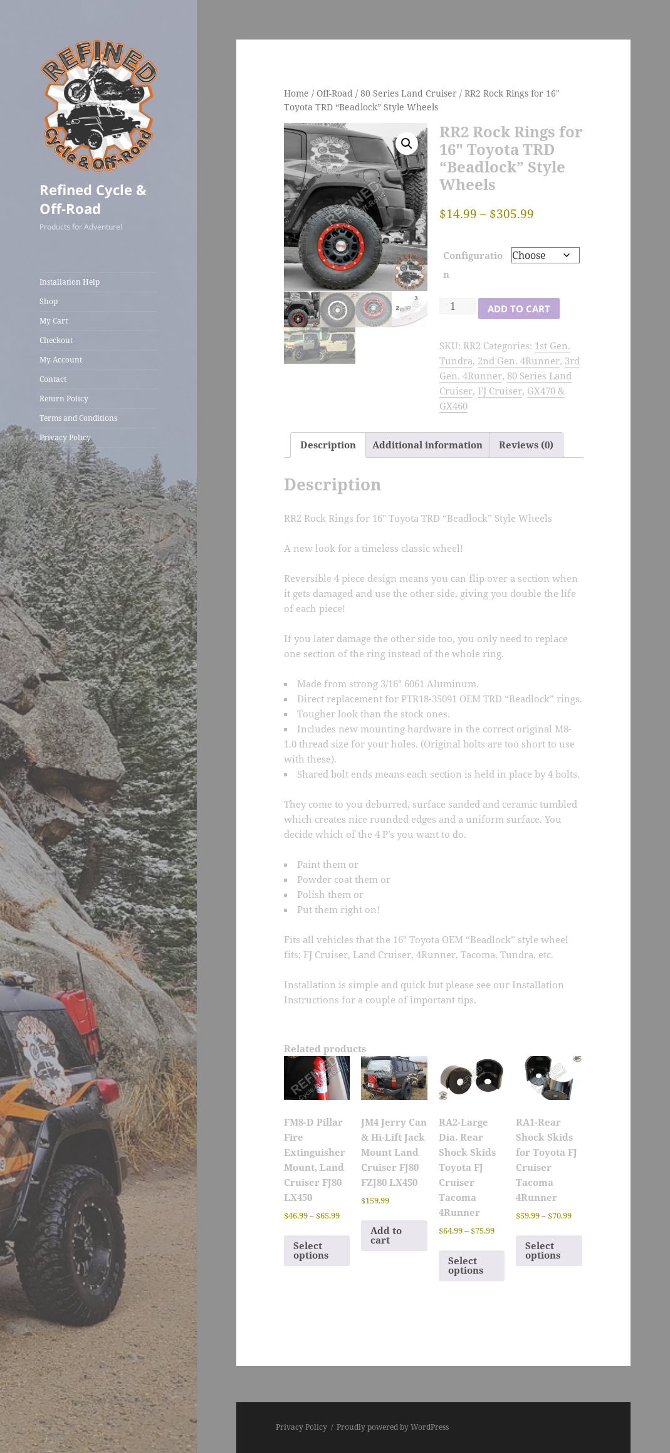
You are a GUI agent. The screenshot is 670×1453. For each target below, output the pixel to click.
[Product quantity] (457, 306)
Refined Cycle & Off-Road (93, 199)
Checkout (56, 340)
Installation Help (69, 282)
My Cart (53, 320)
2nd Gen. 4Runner (519, 360)
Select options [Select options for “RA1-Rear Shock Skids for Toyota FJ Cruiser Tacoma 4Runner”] (542, 1250)
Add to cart (519, 308)
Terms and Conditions (78, 418)
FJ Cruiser (500, 390)
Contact (52, 379)
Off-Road (335, 93)
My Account (60, 359)
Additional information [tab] (427, 444)
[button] (406, 143)
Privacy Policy (65, 437)
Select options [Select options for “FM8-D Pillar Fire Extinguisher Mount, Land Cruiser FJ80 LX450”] (310, 1250)
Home (296, 93)
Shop (48, 301)
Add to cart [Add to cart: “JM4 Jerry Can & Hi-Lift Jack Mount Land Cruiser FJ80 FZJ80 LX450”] (386, 1235)
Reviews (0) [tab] (526, 444)
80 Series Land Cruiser (408, 93)
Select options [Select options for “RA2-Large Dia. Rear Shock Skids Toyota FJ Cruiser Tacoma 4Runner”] (465, 1265)
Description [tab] (328, 444)
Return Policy (63, 398)
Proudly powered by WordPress (393, 1427)
